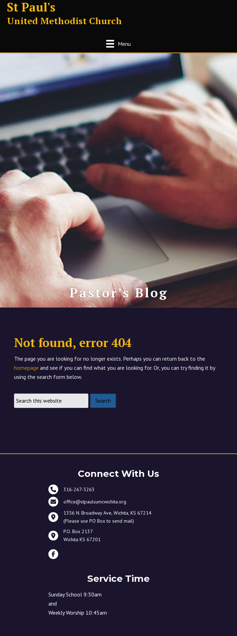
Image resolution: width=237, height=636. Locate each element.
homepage (26, 367)
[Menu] (118, 43)
